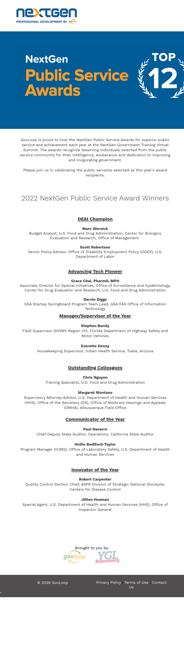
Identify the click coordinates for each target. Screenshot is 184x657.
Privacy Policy (108, 582)
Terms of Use (136, 582)
